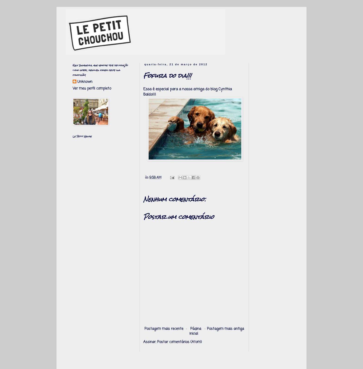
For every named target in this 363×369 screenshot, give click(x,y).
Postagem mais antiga (225, 328)
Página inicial (195, 331)
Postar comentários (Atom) (179, 342)
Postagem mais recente (163, 328)
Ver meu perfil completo (92, 88)
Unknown (84, 82)
